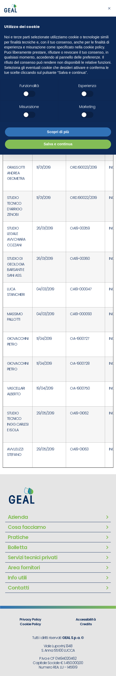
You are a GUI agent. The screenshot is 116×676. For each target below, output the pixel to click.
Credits (86, 624)
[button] (109, 8)
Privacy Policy (30, 619)
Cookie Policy (30, 624)
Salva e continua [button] (58, 144)
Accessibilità (85, 619)
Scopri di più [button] (58, 132)
